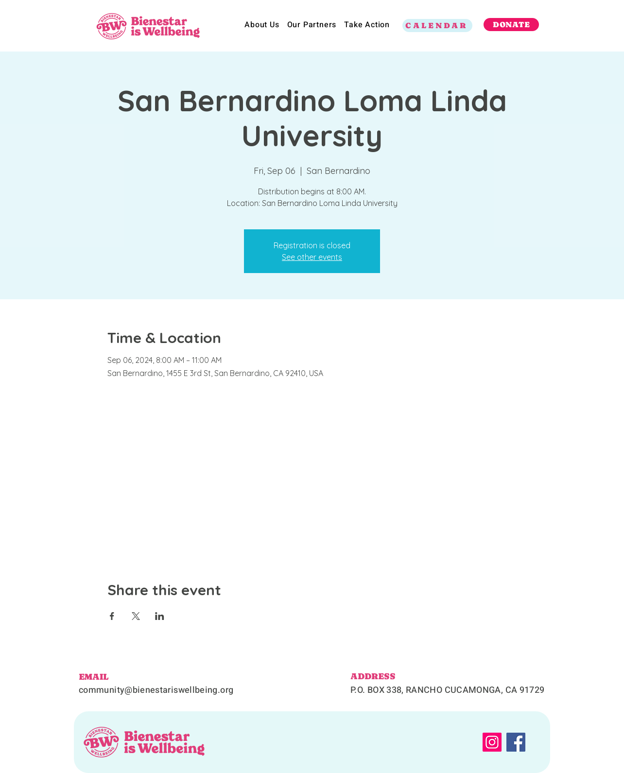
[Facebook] (515, 742)
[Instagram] (492, 742)
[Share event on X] (135, 616)
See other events (312, 257)
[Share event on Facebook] (112, 616)
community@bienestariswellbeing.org (156, 690)
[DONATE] (511, 24)
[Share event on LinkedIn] (159, 616)
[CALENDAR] (437, 25)
